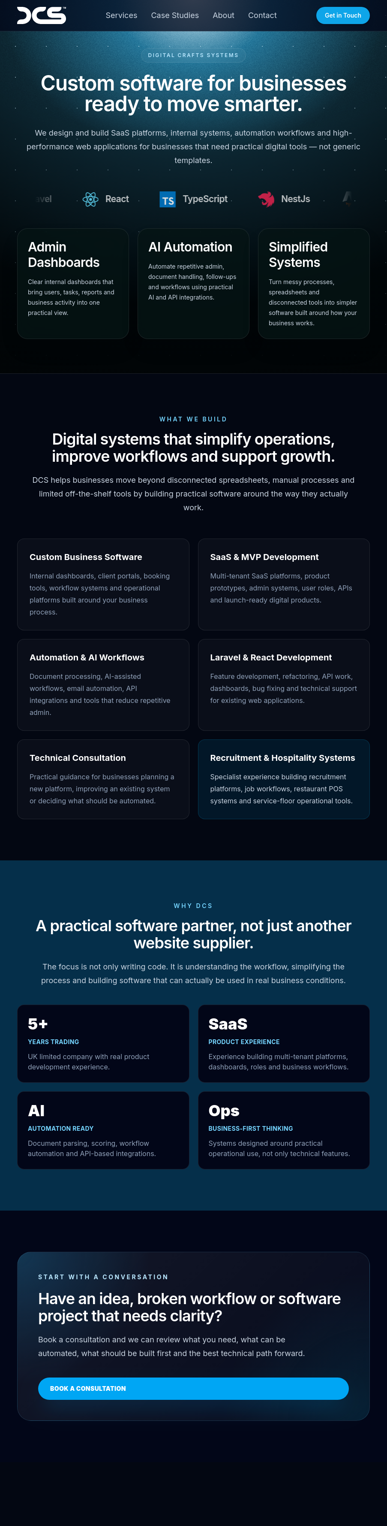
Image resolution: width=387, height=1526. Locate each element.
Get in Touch (343, 15)
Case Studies (175, 15)
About (223, 15)
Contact (262, 15)
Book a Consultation (88, 1388)
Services (122, 15)
